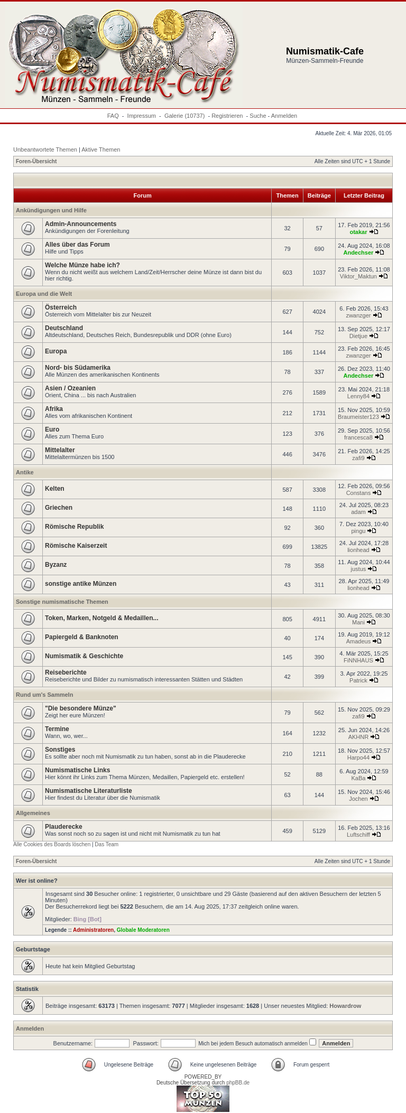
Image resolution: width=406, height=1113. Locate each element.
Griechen (58, 507)
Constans (358, 493)
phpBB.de (238, 1083)
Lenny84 (358, 396)
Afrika (54, 409)
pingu (358, 531)
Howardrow (345, 1006)
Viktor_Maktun (358, 276)
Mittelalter (60, 450)
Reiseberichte (66, 672)
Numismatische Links (77, 770)
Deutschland (64, 328)
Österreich (61, 307)
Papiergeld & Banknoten (81, 637)
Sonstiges (60, 749)
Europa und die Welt (44, 294)
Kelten (54, 488)
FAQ (113, 116)
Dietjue (358, 336)
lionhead (358, 550)
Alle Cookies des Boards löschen (51, 844)
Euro (52, 429)
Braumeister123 (358, 417)
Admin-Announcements (80, 224)
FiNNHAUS (358, 660)
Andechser (358, 252)
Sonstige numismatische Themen (62, 601)
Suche (258, 116)
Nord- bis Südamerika (77, 367)
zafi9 (358, 458)
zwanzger (358, 315)
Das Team (106, 844)
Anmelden (284, 116)
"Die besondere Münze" (80, 708)
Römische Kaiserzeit (76, 545)
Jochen (358, 799)
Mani (358, 622)
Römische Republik (74, 526)
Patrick (358, 680)
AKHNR (358, 737)
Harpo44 (358, 757)
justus (358, 569)
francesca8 (358, 437)
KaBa (358, 778)
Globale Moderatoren (143, 930)
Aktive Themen (100, 149)
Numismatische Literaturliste (88, 790)
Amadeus (358, 641)
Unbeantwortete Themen (45, 149)
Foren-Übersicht (36, 161)
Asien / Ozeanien (70, 388)
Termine (57, 729)
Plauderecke (63, 826)
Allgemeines (33, 813)
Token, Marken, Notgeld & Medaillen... (101, 618)
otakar (358, 232)
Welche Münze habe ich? (82, 265)
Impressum (141, 116)
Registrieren (227, 116)
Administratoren (93, 930)
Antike (25, 472)
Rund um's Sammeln (44, 694)
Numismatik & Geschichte (84, 656)
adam (358, 512)
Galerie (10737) (184, 116)
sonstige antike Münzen (80, 583)
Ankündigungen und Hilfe (51, 210)
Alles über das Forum (77, 244)
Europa (56, 351)
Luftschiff (358, 834)
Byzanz (56, 564)
